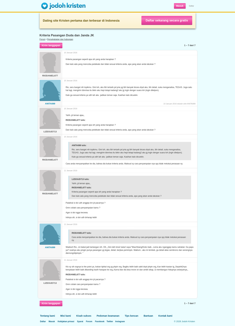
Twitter (110, 321)
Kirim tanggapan (51, 45)
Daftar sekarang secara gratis (167, 20)
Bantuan (148, 315)
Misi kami (65, 315)
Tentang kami (47, 315)
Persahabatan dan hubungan (60, 39)
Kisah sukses (83, 315)
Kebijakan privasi (66, 321)
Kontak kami (165, 315)
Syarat (80, 321)
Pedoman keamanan (108, 315)
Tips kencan (131, 315)
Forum (42, 39)
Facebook (99, 321)
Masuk (180, 6)
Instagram (120, 321)
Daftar (191, 6)
